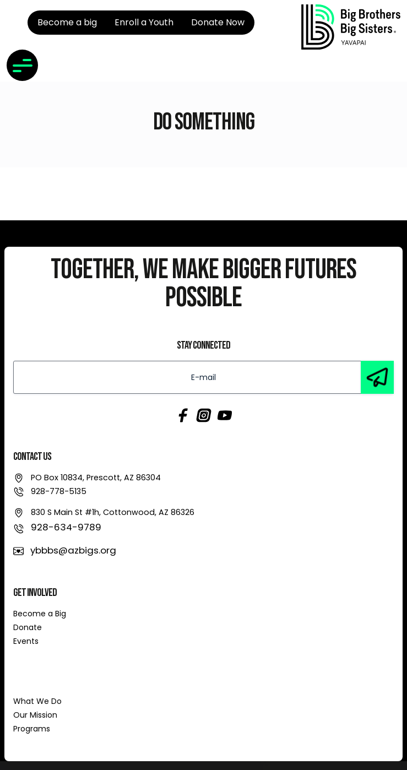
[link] (350, 27)
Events (26, 641)
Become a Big (39, 613)
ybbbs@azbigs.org (73, 550)
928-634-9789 (66, 527)
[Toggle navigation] (22, 65)
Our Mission (35, 714)
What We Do (37, 701)
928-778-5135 (58, 491)
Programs (31, 728)
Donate (27, 627)
